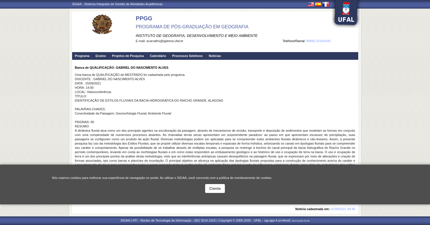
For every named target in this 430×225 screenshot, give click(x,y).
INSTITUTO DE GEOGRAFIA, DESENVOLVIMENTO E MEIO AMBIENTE (197, 35)
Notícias (215, 56)
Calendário (158, 56)
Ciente (215, 188)
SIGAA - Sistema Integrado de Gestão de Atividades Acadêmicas (117, 4)
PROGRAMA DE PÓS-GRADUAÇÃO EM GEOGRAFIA (192, 26)
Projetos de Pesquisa (128, 56)
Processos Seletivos (187, 56)
